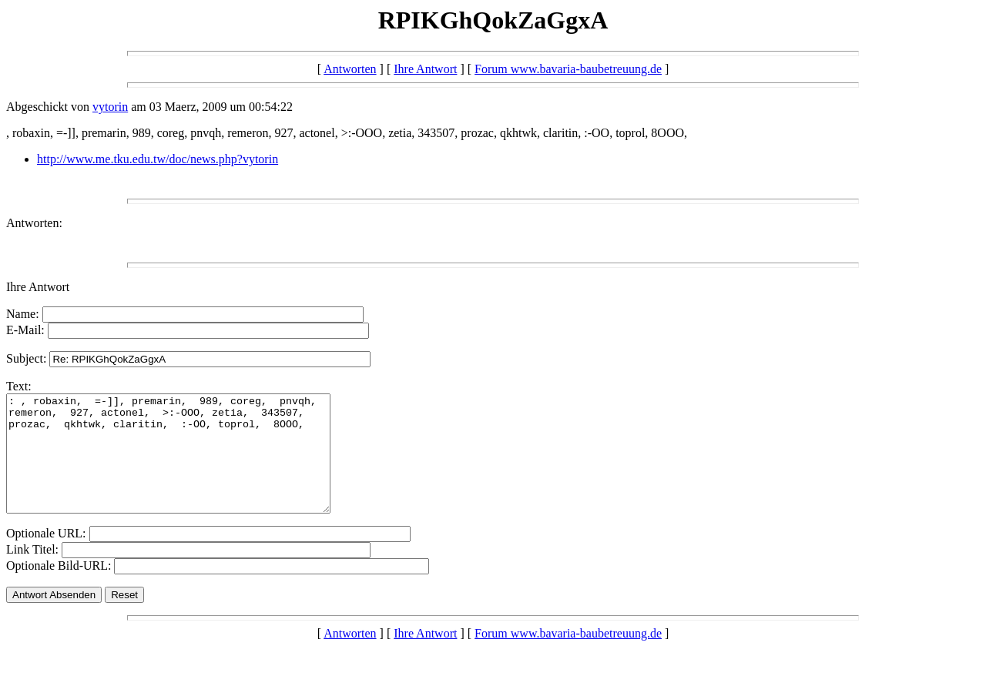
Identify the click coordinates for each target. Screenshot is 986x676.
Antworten (350, 68)
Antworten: (34, 222)
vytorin (110, 106)
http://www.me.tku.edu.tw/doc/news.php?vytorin (157, 159)
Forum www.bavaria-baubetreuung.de (568, 68)
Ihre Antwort (425, 68)
